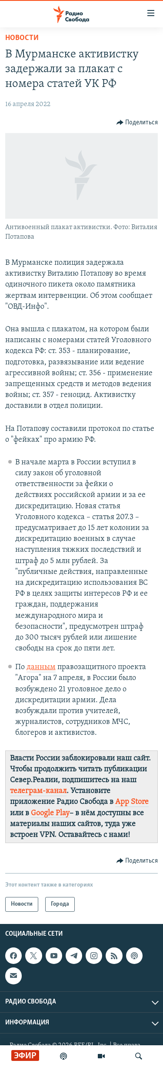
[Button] (137, 122)
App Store (132, 802)
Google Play (50, 813)
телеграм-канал (38, 791)
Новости (22, 38)
